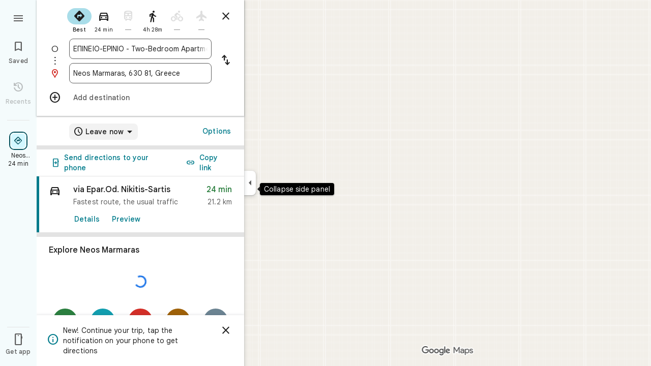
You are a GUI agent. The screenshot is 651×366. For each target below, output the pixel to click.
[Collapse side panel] (250, 183)
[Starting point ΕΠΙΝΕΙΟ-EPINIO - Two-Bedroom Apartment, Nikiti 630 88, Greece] (140, 49)
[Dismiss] (226, 330)
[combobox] (140, 49)
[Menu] (18, 17)
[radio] (79, 19)
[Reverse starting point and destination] (226, 61)
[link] (140, 204)
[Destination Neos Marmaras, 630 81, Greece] (140, 73)
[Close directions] (225, 16)
